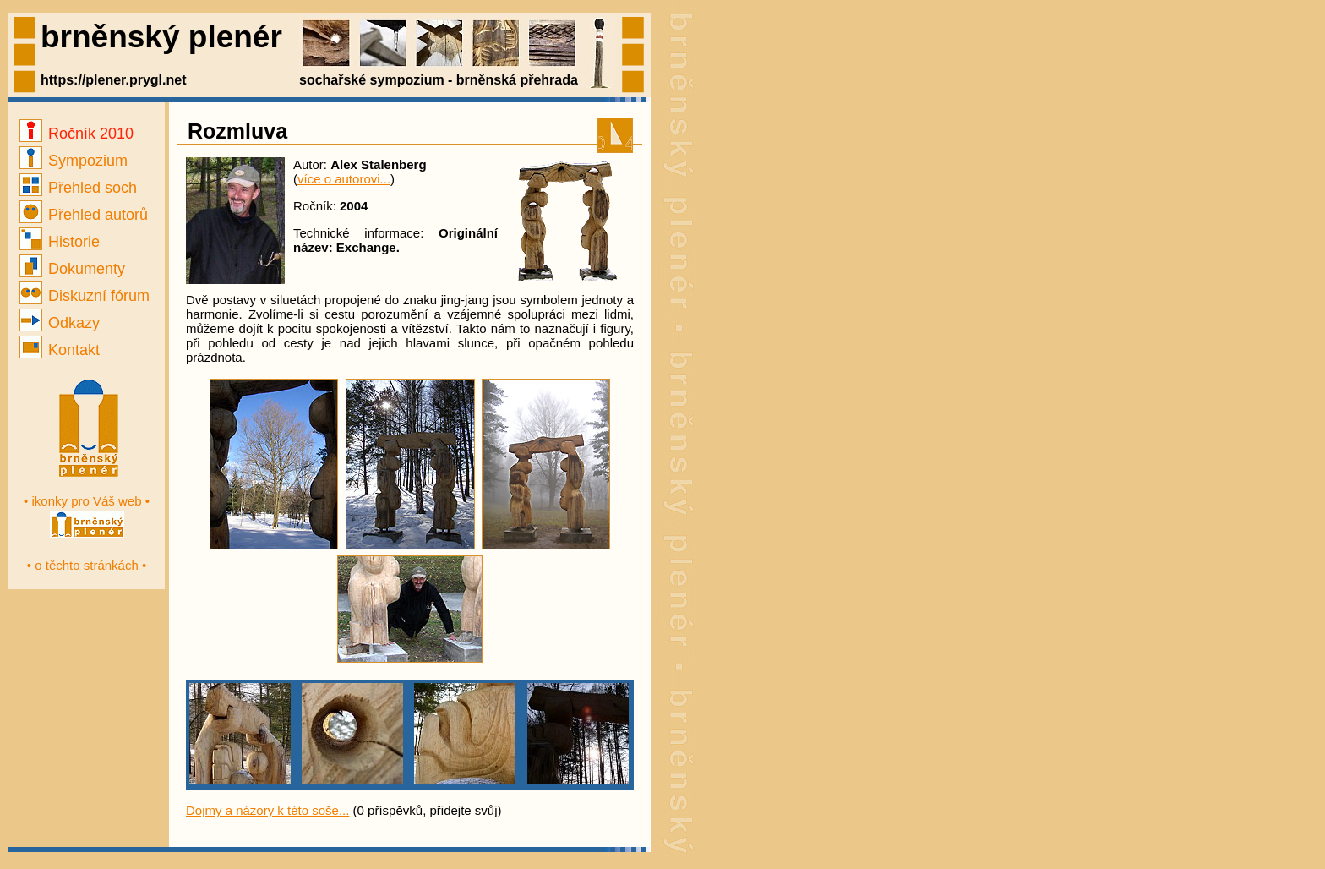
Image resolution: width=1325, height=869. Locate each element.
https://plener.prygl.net (113, 80)
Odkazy (59, 322)
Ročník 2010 (76, 133)
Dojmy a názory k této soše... (267, 810)
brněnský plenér (161, 36)
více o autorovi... (343, 179)
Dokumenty (72, 268)
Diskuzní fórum (84, 295)
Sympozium (73, 160)
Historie (59, 241)
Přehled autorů (83, 214)
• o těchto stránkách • (86, 565)
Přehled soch (78, 187)
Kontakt (59, 350)
